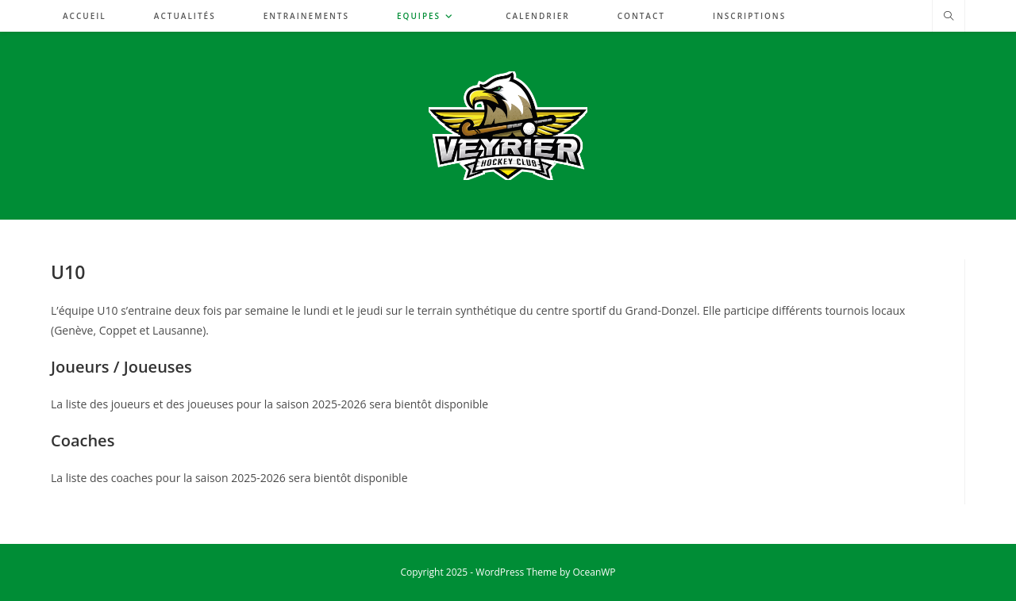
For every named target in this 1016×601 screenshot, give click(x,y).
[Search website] (948, 16)
